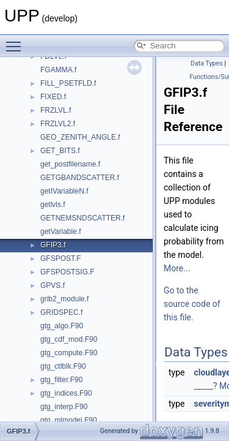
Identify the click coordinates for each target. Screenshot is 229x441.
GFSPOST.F (60, 258)
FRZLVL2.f (57, 123)
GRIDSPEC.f (61, 312)
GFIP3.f (52, 245)
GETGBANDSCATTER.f (79, 177)
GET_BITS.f (60, 150)
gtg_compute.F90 (68, 353)
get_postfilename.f (70, 164)
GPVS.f (52, 285)
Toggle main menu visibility (16, 41)
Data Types (207, 63)
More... (177, 268)
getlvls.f (52, 204)
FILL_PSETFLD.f (68, 83)
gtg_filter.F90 (61, 379)
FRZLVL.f (55, 110)
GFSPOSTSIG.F (67, 272)
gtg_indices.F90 (66, 393)
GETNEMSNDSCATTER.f (82, 218)
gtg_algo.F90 (61, 326)
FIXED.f (53, 96)
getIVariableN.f (64, 191)
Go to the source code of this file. (192, 303)
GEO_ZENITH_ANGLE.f (80, 137)
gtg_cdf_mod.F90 (68, 339)
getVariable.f (60, 231)
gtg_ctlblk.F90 (63, 366)
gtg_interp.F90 (63, 406)
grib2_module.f (64, 299)
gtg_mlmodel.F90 (68, 420)
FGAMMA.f (58, 70)
